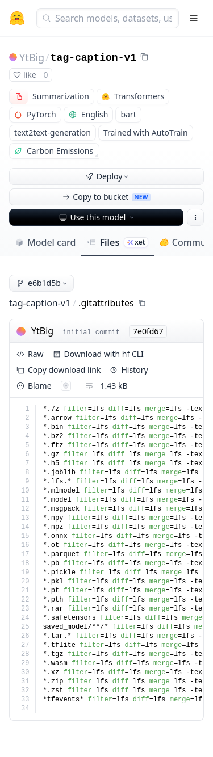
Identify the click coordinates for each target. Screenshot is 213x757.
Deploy (108, 176)
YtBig (31, 57)
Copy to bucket (106, 196)
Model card (45, 242)
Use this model (97, 217)
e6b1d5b (42, 282)
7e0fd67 (148, 331)
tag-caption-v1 (93, 58)
